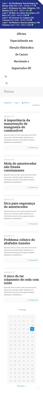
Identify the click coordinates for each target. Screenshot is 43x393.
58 (23, 353)
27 (19, 333)
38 (15, 341)
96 (32, 377)
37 (11, 341)
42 (32, 341)
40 (23, 341)
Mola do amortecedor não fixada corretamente (20, 166)
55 (11, 353)
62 (15, 357)
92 (15, 377)
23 (28, 329)
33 (19, 337)
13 (11, 325)
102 (32, 381)
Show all (35, 105)
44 (15, 345)
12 (32, 321)
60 (32, 353)
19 (11, 329)
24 (32, 329)
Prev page (21, 310)
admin (8, 116)
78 (32, 365)
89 (28, 373)
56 (15, 353)
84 (32, 369)
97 (11, 381)
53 (28, 349)
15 (19, 325)
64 (23, 357)
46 (23, 345)
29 (28, 333)
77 (28, 365)
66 (32, 357)
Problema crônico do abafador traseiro (19, 241)
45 (19, 345)
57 (19, 353)
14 (15, 325)
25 (11, 333)
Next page (21, 386)
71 (28, 361)
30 (32, 333)
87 (19, 373)
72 (32, 361)
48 (32, 345)
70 (23, 361)
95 (28, 377)
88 (23, 373)
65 (28, 357)
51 (19, 349)
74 (15, 365)
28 (23, 333)
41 (28, 341)
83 (28, 369)
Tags (17, 103)
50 (15, 349)
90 (32, 373)
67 (11, 361)
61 (11, 357)
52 (23, 349)
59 (28, 353)
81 (19, 369)
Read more (33, 147)
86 (15, 373)
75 (19, 365)
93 (19, 377)
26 (15, 333)
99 (19, 381)
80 (15, 369)
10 (23, 321)
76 (23, 365)
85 (11, 373)
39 (19, 341)
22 (23, 329)
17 (28, 325)
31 (11, 337)
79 (11, 369)
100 (23, 381)
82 (23, 369)
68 (15, 361)
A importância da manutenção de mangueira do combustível (17, 125)
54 (32, 349)
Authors (26, 103)
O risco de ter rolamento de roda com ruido (21, 279)
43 (11, 345)
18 (32, 325)
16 (23, 325)
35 (28, 337)
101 (28, 381)
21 (19, 329)
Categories (8, 103)
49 (11, 349)
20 (15, 329)
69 (19, 361)
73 (11, 365)
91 (11, 377)
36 (32, 337)
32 (15, 337)
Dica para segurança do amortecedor (19, 205)
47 (28, 345)
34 (23, 337)
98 (15, 381)
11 (28, 321)
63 (19, 357)
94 (23, 377)
